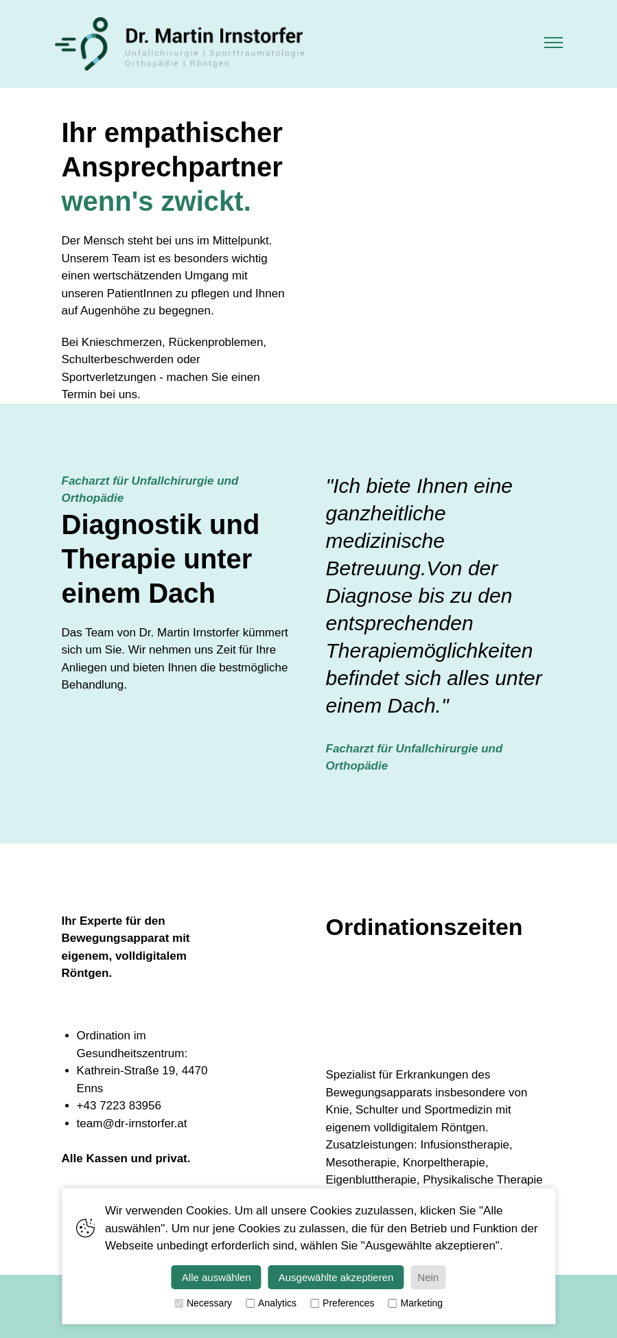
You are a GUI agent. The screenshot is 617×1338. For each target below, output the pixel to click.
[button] (553, 44)
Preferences (342, 1303)
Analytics (271, 1303)
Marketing (415, 1303)
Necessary (203, 1303)
